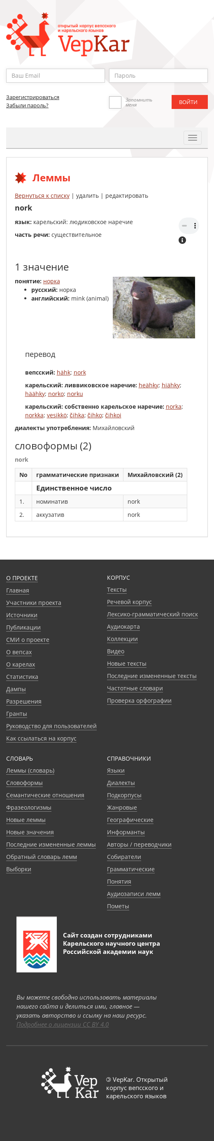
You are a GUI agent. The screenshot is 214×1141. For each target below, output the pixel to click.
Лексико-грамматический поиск (152, 614)
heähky (148, 385)
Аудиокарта (123, 626)
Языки (116, 770)
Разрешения (24, 701)
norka (173, 406)
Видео (115, 651)
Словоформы (24, 783)
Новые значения (30, 832)
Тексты (117, 589)
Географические (130, 820)
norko (56, 394)
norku (75, 394)
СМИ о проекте (27, 639)
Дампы (16, 689)
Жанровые (122, 807)
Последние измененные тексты (152, 676)
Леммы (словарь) (30, 770)
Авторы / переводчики (139, 844)
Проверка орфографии (139, 700)
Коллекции (122, 639)
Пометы (118, 906)
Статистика (22, 676)
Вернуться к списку (42, 195)
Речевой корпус (129, 602)
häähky (35, 394)
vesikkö (57, 415)
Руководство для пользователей (51, 726)
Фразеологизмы (28, 807)
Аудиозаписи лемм (133, 894)
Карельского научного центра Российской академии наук (111, 947)
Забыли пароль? (27, 105)
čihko (95, 415)
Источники (21, 615)
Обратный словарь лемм (41, 857)
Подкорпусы (124, 795)
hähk (63, 372)
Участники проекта (33, 602)
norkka (34, 415)
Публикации (23, 627)
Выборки (18, 869)
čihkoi (113, 415)
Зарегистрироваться (32, 97)
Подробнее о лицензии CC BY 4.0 (62, 1024)
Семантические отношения (45, 795)
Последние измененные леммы (51, 844)
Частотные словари (135, 688)
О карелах (20, 664)
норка (51, 281)
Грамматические (131, 869)
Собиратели (124, 857)
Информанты (126, 832)
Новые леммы (26, 820)
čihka (77, 415)
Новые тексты (127, 663)
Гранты (16, 713)
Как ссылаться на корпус (41, 738)
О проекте (22, 578)
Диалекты (121, 783)
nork (80, 372)
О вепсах (19, 652)
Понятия (119, 881)
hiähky (171, 385)
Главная (17, 590)
